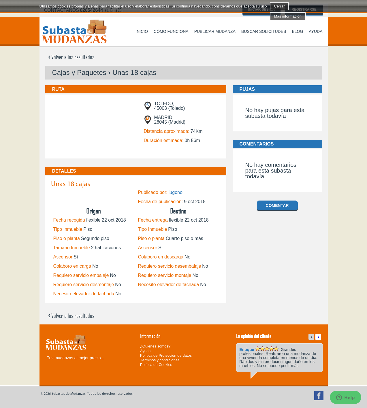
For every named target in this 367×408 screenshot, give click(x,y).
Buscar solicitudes (263, 31)
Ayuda (315, 31)
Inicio (141, 31)
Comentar (277, 205)
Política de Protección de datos (166, 355)
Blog (297, 31)
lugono (175, 192)
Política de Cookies (156, 364)
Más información (288, 16)
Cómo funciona (171, 31)
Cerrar (279, 6)
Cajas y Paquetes (79, 72)
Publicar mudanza (215, 31)
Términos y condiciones (160, 360)
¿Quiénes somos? (155, 346)
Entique (246, 349)
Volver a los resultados (71, 56)
